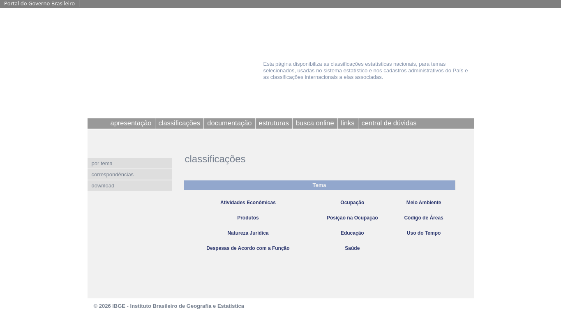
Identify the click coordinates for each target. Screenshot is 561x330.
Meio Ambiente (423, 202)
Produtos (248, 218)
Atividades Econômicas (248, 202)
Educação (352, 233)
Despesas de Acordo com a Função (247, 248)
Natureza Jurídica (247, 233)
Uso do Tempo (424, 233)
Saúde (352, 248)
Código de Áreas (423, 218)
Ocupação (352, 202)
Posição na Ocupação (352, 218)
